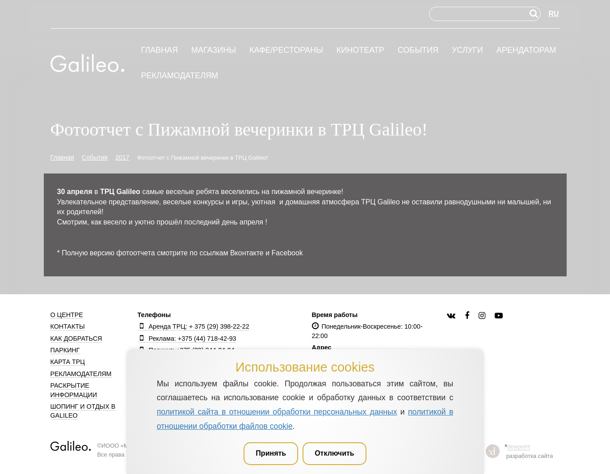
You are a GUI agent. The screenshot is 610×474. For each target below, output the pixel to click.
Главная (159, 50)
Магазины (213, 50)
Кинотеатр (360, 50)
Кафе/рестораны (286, 50)
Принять (271, 453)
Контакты (67, 326)
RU (553, 13)
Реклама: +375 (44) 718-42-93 (187, 338)
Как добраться (76, 338)
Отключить (334, 453)
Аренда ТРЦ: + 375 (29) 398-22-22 (193, 326)
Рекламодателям (180, 76)
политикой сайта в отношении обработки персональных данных (277, 411)
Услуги (467, 50)
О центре (66, 314)
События (418, 50)
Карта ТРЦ (67, 361)
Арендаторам (526, 50)
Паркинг (65, 350)
